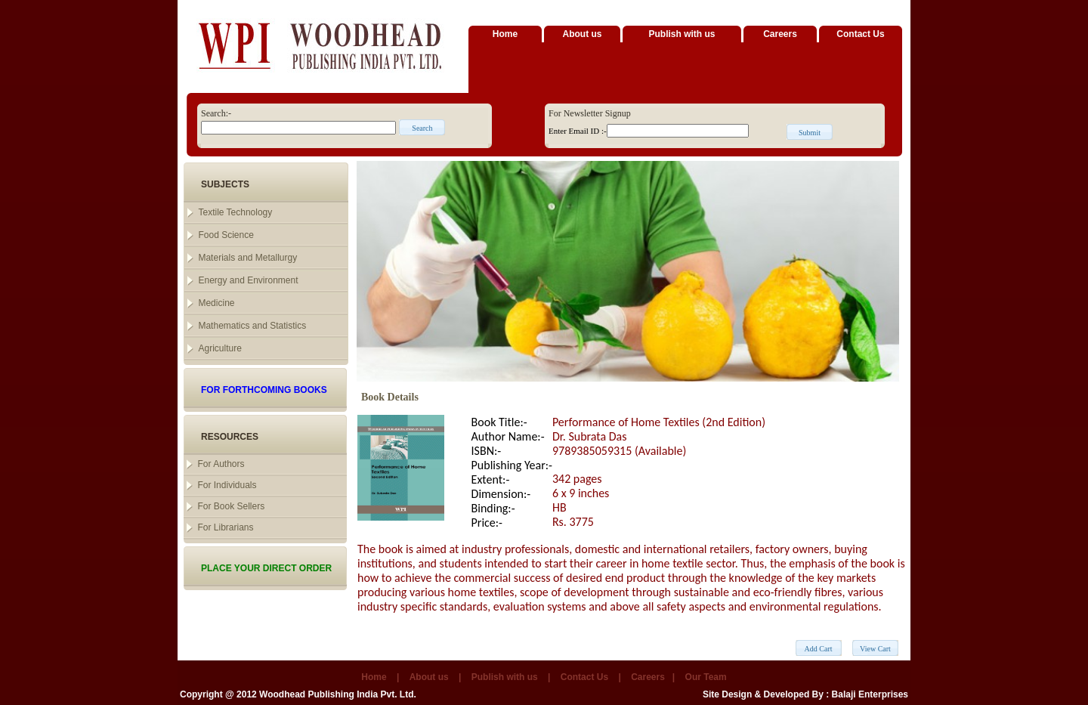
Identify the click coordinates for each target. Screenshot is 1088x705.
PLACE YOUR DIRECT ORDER (266, 568)
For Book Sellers (230, 506)
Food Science (225, 235)
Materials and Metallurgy (247, 257)
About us (582, 34)
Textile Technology (235, 212)
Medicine (216, 303)
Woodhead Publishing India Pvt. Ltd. (337, 694)
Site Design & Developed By (763, 694)
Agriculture (219, 348)
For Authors (220, 464)
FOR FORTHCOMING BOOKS (264, 390)
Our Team (706, 677)
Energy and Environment (248, 280)
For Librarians (225, 527)
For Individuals (226, 485)
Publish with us (681, 34)
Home (505, 34)
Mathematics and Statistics (252, 325)
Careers (780, 34)
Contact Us (860, 34)
